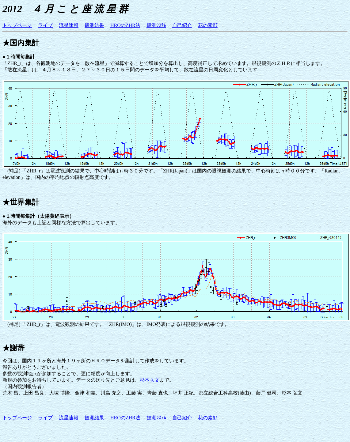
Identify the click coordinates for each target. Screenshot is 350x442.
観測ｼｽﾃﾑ (156, 25)
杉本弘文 (149, 380)
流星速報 (68, 25)
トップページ (17, 25)
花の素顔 (208, 25)
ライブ (45, 25)
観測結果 (94, 25)
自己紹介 (182, 25)
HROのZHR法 (125, 25)
